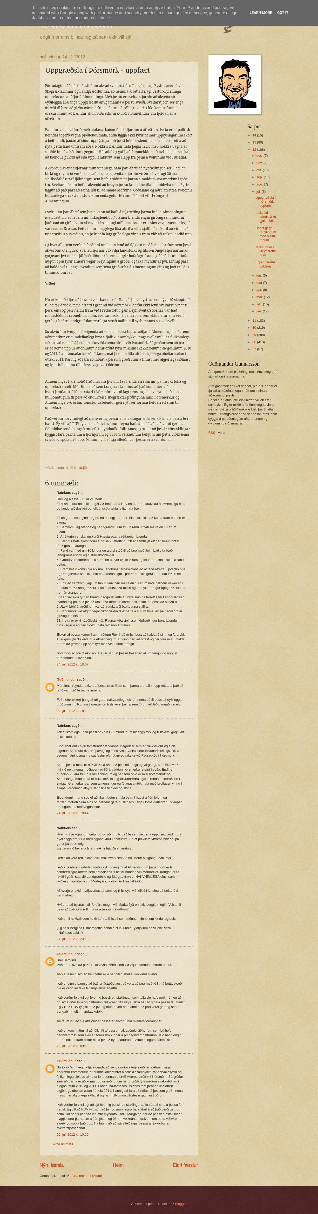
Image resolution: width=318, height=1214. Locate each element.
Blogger (181, 1204)
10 (254, 328)
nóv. (259, 163)
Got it (282, 13)
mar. (260, 297)
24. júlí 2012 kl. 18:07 (73, 664)
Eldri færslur (185, 1165)
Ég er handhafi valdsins (267, 264)
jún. (259, 275)
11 (254, 321)
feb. (259, 304)
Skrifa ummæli (62, 1144)
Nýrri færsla (52, 1165)
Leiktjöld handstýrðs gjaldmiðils (266, 217)
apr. (259, 290)
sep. (260, 177)
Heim (118, 1165)
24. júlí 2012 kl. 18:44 (73, 813)
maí (259, 283)
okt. (259, 170)
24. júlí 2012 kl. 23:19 (73, 939)
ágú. (260, 184)
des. (260, 155)
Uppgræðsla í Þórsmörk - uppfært (266, 202)
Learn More (261, 13)
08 (254, 342)
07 (254, 349)
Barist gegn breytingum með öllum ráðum (266, 234)
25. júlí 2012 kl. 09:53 (73, 1046)
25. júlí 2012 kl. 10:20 (73, 1134)
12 (254, 150)
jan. (259, 311)
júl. (259, 192)
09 (254, 335)
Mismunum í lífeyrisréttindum (266, 251)
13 (254, 142)
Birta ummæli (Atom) (86, 1176)
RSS (211, 433)
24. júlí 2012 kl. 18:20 (73, 711)
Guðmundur (66, 679)
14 (254, 135)
